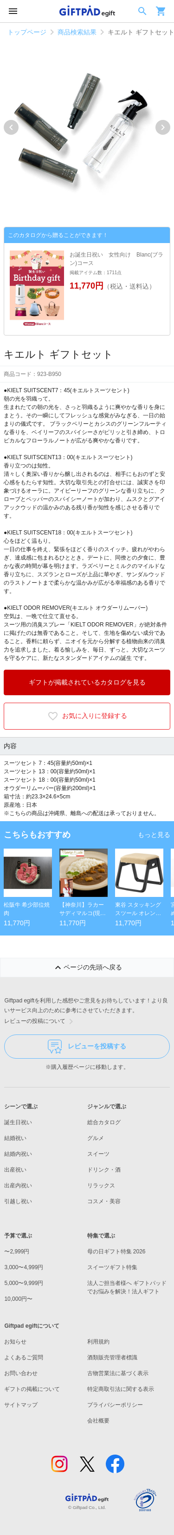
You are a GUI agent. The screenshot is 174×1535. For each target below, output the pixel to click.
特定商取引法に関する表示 (120, 1389)
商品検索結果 (77, 32)
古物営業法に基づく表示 (117, 1373)
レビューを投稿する (87, 1047)
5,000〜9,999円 (23, 1283)
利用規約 (98, 1341)
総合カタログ (104, 1122)
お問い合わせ (21, 1373)
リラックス (101, 1185)
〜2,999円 (16, 1251)
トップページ (26, 32)
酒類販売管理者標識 (112, 1357)
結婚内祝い (18, 1154)
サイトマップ (21, 1405)
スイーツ (98, 1154)
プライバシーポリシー (115, 1405)
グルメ (95, 1138)
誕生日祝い (18, 1122)
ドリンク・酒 (104, 1169)
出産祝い (15, 1169)
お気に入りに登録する (87, 716)
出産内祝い (18, 1185)
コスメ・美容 (104, 1201)
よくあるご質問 (23, 1357)
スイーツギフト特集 (112, 1267)
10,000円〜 (18, 1299)
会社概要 (98, 1420)
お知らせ (15, 1341)
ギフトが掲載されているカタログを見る (87, 682)
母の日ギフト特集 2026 (116, 1251)
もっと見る (154, 834)
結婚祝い (15, 1138)
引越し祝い (18, 1201)
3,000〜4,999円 (23, 1267)
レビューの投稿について (40, 1021)
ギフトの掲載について (32, 1389)
